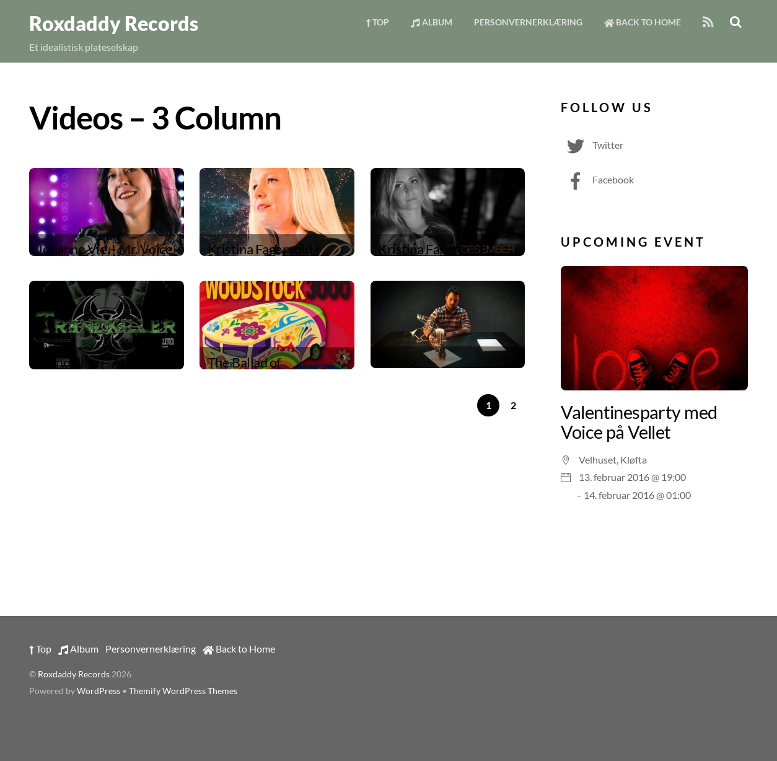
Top (377, 22)
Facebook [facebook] (597, 179)
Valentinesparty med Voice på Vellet (639, 422)
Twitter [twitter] (592, 145)
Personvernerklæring (528, 22)
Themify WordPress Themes (183, 691)
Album (431, 22)
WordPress (98, 691)
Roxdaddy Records (74, 674)
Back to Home (642, 22)
